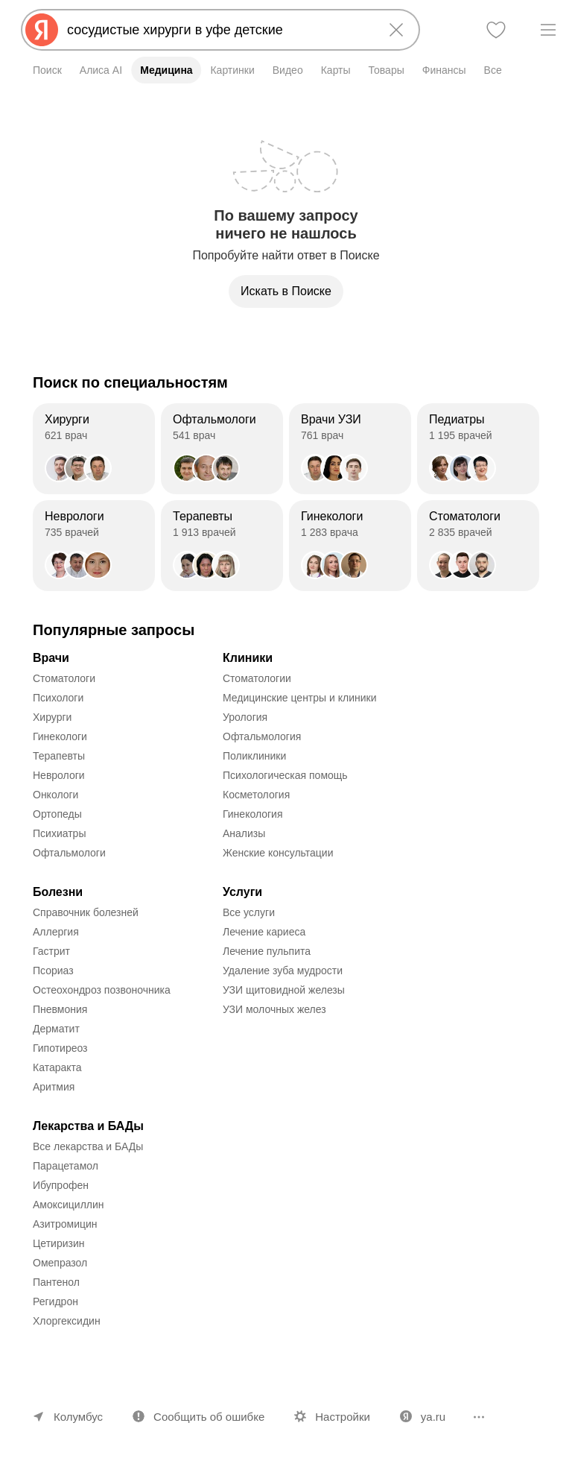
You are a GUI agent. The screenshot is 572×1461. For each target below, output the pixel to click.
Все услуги (249, 912)
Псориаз (53, 970)
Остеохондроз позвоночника (102, 990)
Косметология (256, 795)
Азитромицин (65, 1224)
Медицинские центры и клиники (300, 698)
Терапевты (59, 756)
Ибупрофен (61, 1185)
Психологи (58, 698)
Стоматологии (257, 678)
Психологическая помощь (285, 775)
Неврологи (59, 775)
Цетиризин (59, 1243)
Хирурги (52, 717)
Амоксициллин (68, 1205)
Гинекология (253, 814)
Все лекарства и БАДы (88, 1146)
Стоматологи (64, 678)
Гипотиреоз (60, 1048)
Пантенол (56, 1282)
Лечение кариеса (264, 932)
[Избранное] (496, 29)
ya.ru (433, 1416)
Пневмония (60, 1009)
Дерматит (56, 1029)
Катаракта (57, 1067)
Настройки (342, 1416)
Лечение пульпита (267, 951)
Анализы (244, 833)
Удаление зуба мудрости (283, 970)
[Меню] (548, 30)
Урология (245, 717)
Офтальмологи (69, 853)
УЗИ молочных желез (274, 1009)
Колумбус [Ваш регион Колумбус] (78, 1416)
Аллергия (56, 932)
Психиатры (59, 833)
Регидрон (55, 1301)
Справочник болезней (86, 912)
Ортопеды (57, 814)
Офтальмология (262, 736)
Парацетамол (65, 1166)
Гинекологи (60, 736)
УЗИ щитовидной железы (284, 990)
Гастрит (51, 951)
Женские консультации (278, 853)
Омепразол (60, 1263)
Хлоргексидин (67, 1321)
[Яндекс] (41, 29)
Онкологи (55, 795)
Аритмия (53, 1087)
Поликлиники (254, 756)
